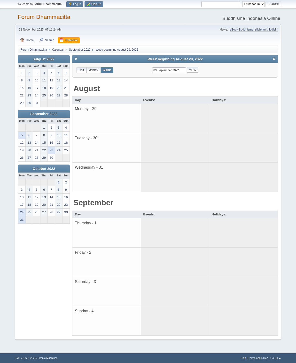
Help (243, 357)
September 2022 (43, 114)
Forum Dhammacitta (44, 17)
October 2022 (44, 169)
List (81, 70)
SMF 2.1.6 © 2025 (25, 357)
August (86, 88)
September (93, 202)
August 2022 (44, 59)
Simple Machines (47, 357)
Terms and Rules (258, 357)
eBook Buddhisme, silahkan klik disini (254, 29)
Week (107, 70)
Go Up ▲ (275, 357)
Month (94, 70)
